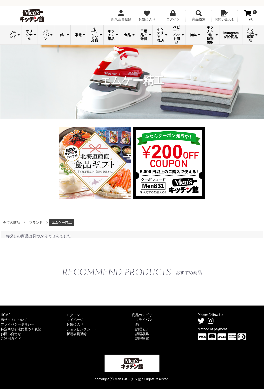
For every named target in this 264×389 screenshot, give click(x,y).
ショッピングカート (81, 329)
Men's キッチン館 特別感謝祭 (212, 35)
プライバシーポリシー (17, 324)
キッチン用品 (113, 35)
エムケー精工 (62, 222)
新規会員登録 (76, 334)
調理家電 (142, 338)
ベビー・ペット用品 (178, 35)
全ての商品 (11, 222)
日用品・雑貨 (145, 35)
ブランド (14, 35)
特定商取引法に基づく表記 (21, 329)
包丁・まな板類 (96, 35)
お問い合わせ (11, 334)
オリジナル (31, 35)
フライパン (47, 35)
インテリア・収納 (162, 35)
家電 (80, 35)
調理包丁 (142, 329)
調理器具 (142, 334)
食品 (129, 35)
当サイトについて (14, 320)
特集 (195, 35)
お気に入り (74, 324)
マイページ (74, 320)
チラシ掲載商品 (252, 35)
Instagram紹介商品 (231, 35)
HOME (5, 315)
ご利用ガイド (11, 338)
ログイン (73, 315)
